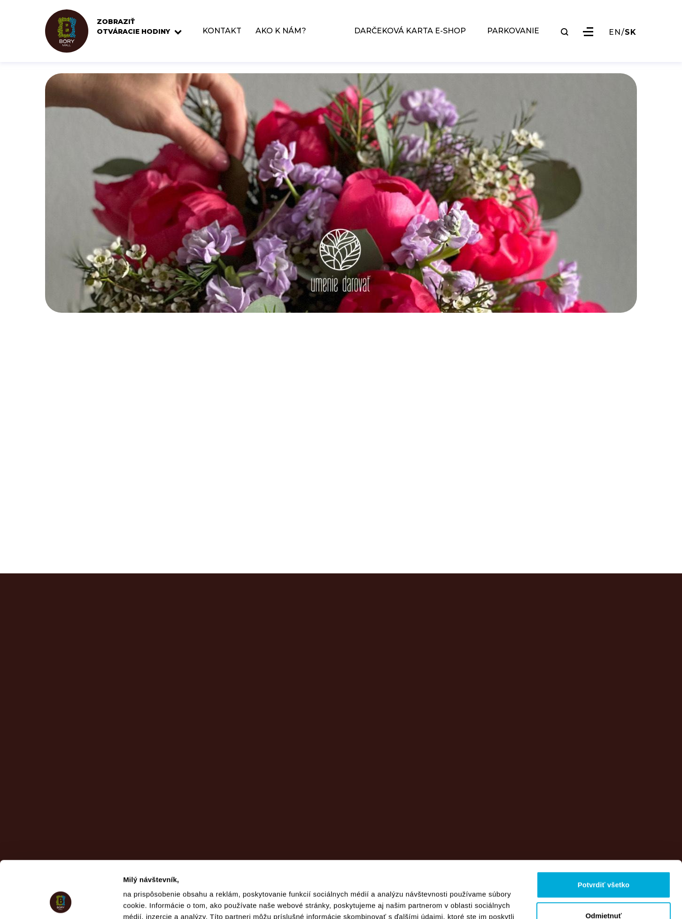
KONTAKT (221, 31)
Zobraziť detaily (150, 900)
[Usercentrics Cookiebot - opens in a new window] (61, 901)
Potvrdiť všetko (604, 831)
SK (630, 32)
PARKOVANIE (513, 31)
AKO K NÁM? (281, 31)
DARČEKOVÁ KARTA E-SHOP (410, 31)
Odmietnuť (603, 862)
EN (615, 32)
